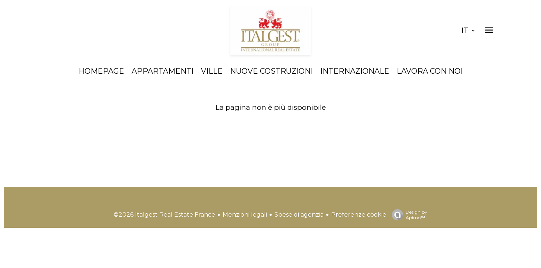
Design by (407, 214)
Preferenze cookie (358, 214)
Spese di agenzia (299, 214)
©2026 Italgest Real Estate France (164, 214)
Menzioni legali (245, 214)
